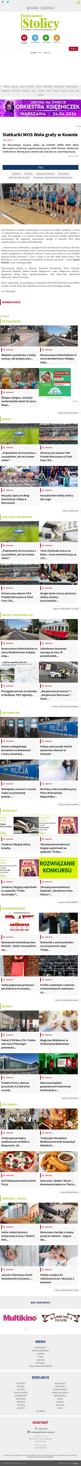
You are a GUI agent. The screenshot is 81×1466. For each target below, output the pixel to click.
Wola (77, 91)
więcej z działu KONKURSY (68, 902)
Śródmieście (16, 91)
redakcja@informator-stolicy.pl (42, 1432)
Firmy (40, 53)
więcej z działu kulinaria (69, 1192)
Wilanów (63, 91)
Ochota (38, 86)
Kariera (41, 1360)
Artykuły (34, 53)
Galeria (40, 1353)
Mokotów (30, 86)
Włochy (71, 91)
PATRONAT (40, 1363)
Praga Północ (59, 86)
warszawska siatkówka (45, 174)
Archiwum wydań (40, 1350)
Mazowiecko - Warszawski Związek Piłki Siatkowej (53, 177)
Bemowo (7, 86)
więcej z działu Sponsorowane (66, 1000)
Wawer (48, 91)
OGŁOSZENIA (46, 39)
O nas (40, 1357)
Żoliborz (41, 95)
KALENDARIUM (35, 39)
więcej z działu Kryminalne (68, 804)
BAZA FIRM (57, 39)
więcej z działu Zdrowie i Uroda (66, 1290)
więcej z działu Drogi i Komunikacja (65, 706)
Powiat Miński (48, 86)
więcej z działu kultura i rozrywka (65, 608)
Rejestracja (47, 8)
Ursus (33, 91)
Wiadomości (41, 1347)
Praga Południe (71, 86)
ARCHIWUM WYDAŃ (24, 39)
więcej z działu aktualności (68, 413)
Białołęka (15, 86)
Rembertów (6, 91)
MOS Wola (28, 174)
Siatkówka (16, 174)
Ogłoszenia (47, 53)
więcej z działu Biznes (70, 1098)
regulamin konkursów (40, 1366)
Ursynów (41, 91)
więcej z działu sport (70, 511)
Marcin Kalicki (63, 174)
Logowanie (32, 8)
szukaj (74, 49)
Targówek (26, 91)
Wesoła (56, 91)
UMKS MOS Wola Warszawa (19, 177)
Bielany (22, 86)
